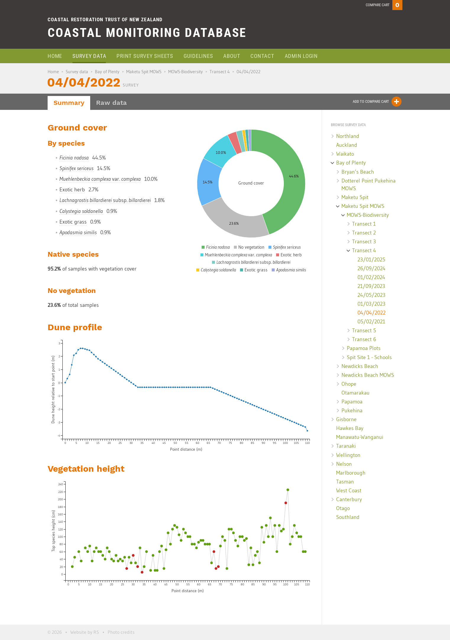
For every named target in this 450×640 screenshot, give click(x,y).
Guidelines (198, 56)
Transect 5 (364, 330)
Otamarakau (355, 393)
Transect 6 (364, 339)
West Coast (348, 490)
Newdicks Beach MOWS (367, 375)
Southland (348, 517)
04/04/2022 (371, 313)
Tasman (345, 481)
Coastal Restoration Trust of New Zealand (105, 19)
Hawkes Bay (349, 428)
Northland (347, 136)
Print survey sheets (144, 56)
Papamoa (351, 401)
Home (55, 56)
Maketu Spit (354, 197)
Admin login (301, 56)
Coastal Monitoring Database (147, 32)
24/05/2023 (371, 295)
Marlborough (350, 473)
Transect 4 (220, 71)
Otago (343, 508)
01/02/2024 (371, 277)
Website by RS (84, 632)
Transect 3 (364, 241)
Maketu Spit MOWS (143, 71)
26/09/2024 (371, 268)
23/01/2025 (371, 259)
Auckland (346, 145)
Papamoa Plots (364, 348)
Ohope (348, 384)
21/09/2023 (371, 286)
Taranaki (346, 446)
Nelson (344, 464)
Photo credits (121, 632)
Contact (262, 56)
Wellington (348, 455)
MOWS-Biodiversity (185, 71)
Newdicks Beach (359, 366)
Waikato (345, 154)
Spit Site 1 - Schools (369, 357)
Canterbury (349, 499)
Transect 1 (364, 224)
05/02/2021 (371, 321)
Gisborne (346, 419)
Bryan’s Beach (357, 172)
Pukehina (351, 410)
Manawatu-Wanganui (359, 437)
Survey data (89, 56)
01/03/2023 (371, 304)
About (231, 56)
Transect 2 (364, 232)
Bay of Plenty (107, 71)
